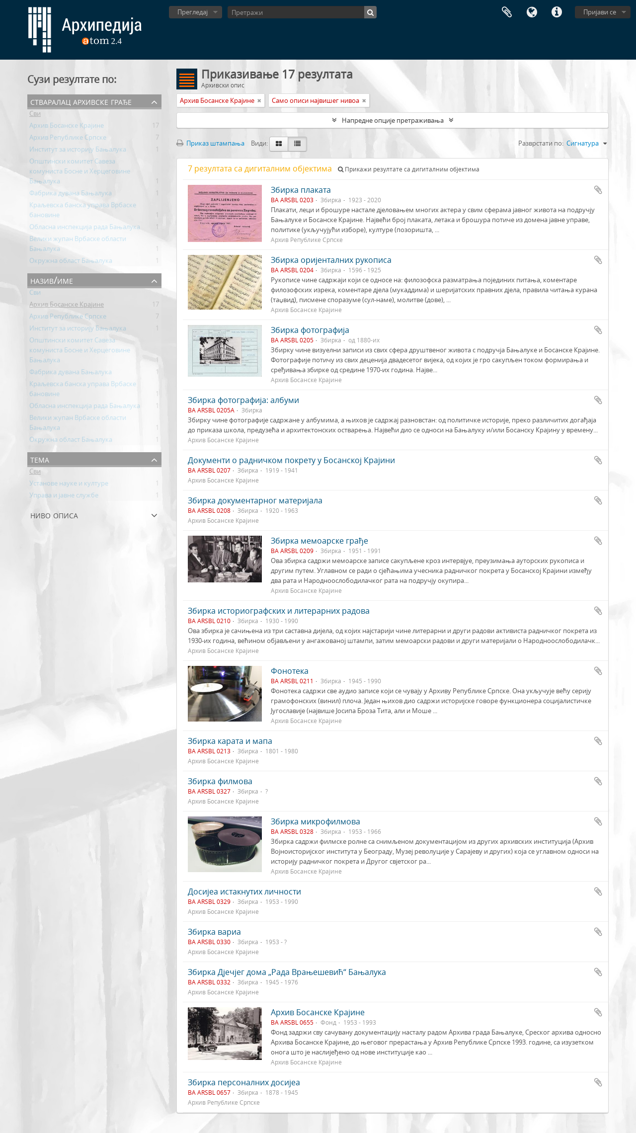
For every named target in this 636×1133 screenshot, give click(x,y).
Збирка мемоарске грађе (319, 540)
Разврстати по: (540, 143)
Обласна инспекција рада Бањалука (84, 228)
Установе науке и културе (68, 485)
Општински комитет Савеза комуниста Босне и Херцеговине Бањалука (79, 173)
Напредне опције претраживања (393, 120)
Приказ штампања (210, 143)
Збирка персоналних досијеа (244, 1082)
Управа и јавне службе (63, 496)
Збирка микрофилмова (315, 821)
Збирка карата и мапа (230, 740)
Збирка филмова (220, 781)
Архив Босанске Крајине (66, 127)
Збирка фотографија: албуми (243, 400)
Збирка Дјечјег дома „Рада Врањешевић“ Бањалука (287, 972)
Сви (35, 115)
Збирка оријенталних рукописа (331, 259)
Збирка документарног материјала (255, 500)
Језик (531, 12)
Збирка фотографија (310, 329)
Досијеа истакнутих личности (244, 891)
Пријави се (599, 11)
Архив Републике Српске (67, 139)
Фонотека (290, 670)
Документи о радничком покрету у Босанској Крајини (291, 460)
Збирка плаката (301, 189)
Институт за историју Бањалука (77, 151)
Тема (39, 459)
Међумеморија (506, 12)
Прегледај (192, 11)
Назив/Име (51, 280)
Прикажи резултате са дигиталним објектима (408, 169)
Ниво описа (54, 514)
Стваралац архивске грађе (81, 101)
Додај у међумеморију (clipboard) (598, 190)
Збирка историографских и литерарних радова (279, 610)
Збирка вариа (214, 931)
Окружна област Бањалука (70, 262)
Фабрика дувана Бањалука (70, 194)
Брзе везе (556, 12)
